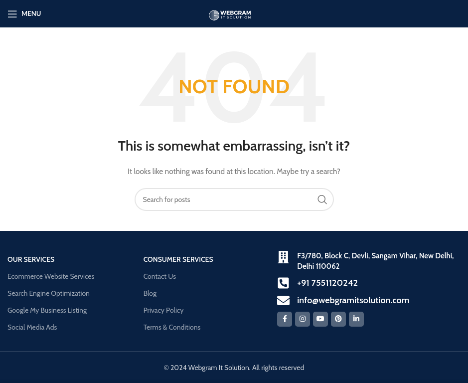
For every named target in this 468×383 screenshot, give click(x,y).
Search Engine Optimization (48, 293)
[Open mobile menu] (24, 14)
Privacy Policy (164, 310)
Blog (150, 293)
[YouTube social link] (320, 319)
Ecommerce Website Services (50, 276)
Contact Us (160, 276)
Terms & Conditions (172, 327)
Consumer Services (178, 259)
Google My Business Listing (47, 310)
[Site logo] (234, 12)
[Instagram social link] (302, 319)
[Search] (234, 199)
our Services (30, 259)
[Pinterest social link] (338, 319)
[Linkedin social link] (356, 319)
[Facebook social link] (284, 319)
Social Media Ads (32, 327)
